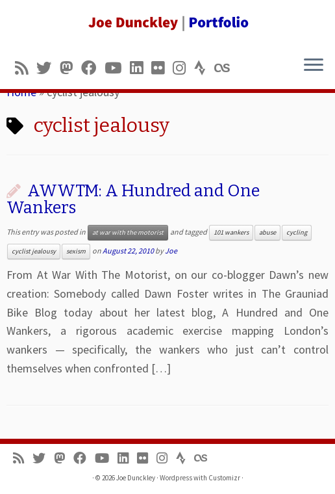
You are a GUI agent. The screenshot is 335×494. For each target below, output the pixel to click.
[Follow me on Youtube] (117, 67)
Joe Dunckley (135, 477)
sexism (76, 251)
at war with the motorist (128, 232)
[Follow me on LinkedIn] (140, 67)
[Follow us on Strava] (204, 67)
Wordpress (176, 477)
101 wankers (231, 232)
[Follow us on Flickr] (162, 67)
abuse (267, 232)
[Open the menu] (313, 65)
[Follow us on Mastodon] (70, 67)
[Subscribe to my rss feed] (25, 67)
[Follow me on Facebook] (93, 67)
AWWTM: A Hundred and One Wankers (133, 199)
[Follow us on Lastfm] (226, 67)
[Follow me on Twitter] (48, 67)
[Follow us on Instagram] (183, 67)
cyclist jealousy (34, 251)
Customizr (224, 477)
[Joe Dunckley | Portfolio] (167, 22)
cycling (296, 232)
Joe (171, 250)
